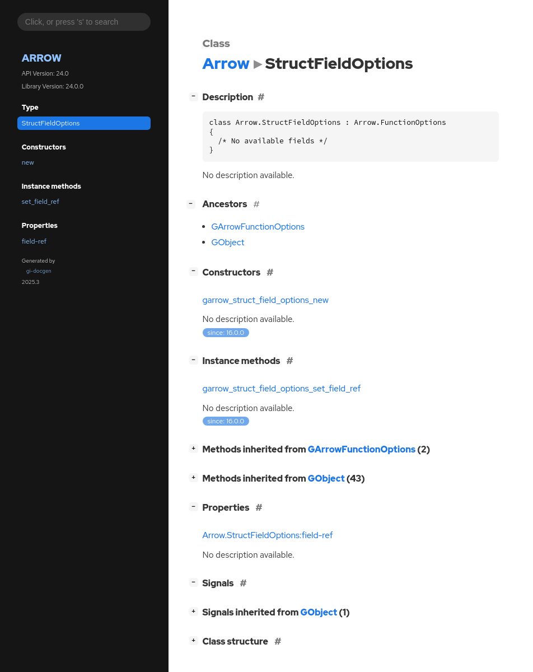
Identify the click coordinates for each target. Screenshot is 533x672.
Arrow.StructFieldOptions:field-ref (268, 535)
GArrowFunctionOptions (258, 226)
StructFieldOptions (51, 123)
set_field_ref (40, 201)
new (28, 162)
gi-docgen (39, 270)
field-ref (34, 241)
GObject (228, 242)
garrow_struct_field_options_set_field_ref (282, 388)
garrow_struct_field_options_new (266, 300)
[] (196, 96)
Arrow (42, 58)
